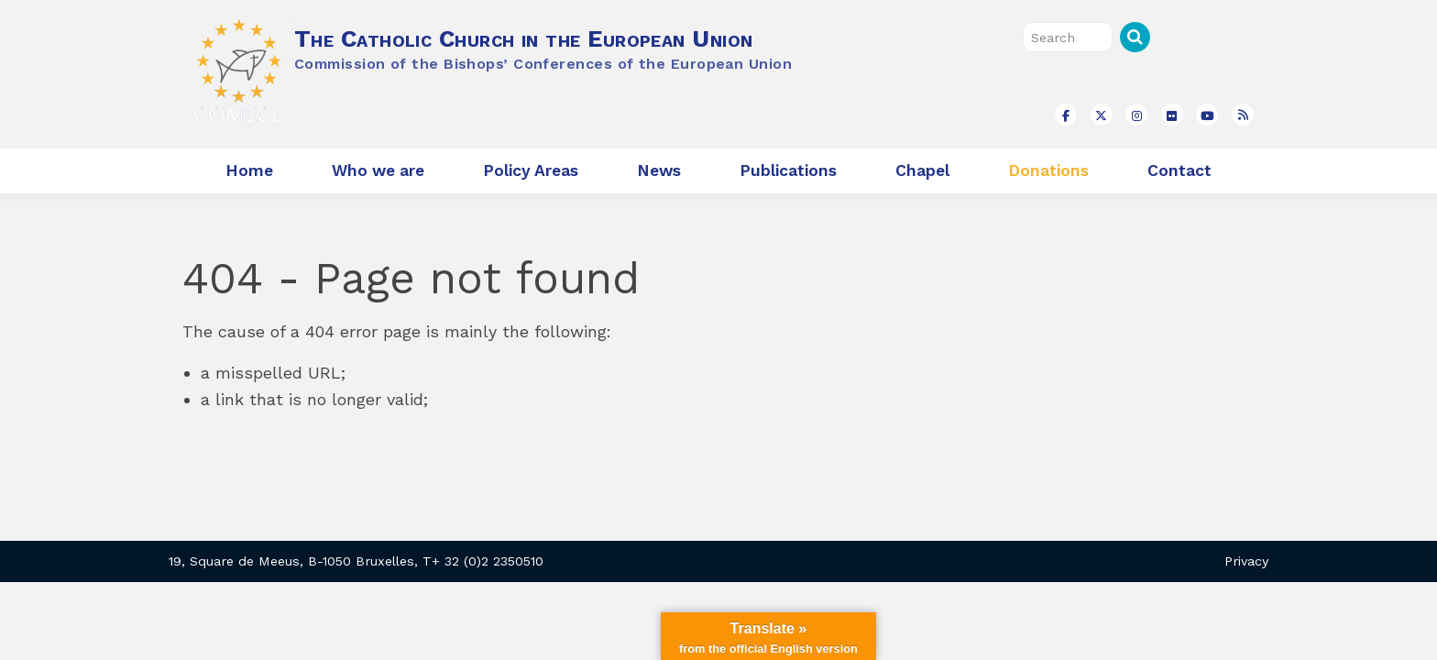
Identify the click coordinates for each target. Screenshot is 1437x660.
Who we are (378, 170)
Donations (1048, 170)
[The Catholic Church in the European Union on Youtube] (1207, 115)
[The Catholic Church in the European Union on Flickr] (1172, 115)
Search (1135, 37)
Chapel (922, 170)
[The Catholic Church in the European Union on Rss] (1243, 115)
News (659, 170)
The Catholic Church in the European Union (523, 38)
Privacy (1246, 561)
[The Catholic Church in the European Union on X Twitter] (1102, 115)
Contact (1179, 170)
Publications (788, 170)
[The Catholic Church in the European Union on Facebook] (1066, 115)
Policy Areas (530, 170)
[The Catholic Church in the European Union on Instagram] (1136, 115)
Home (249, 170)
